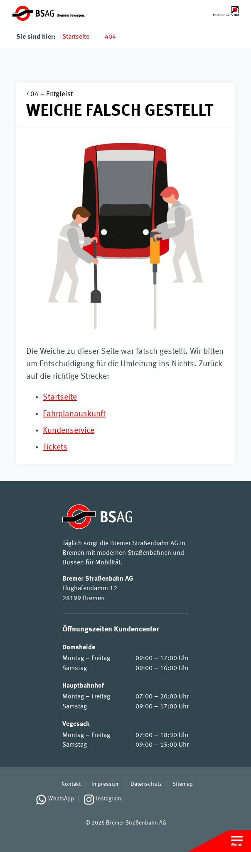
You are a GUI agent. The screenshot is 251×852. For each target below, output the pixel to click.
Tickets (55, 447)
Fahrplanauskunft (74, 414)
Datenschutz (146, 784)
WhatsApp (61, 799)
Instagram (108, 799)
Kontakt (71, 784)
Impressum (105, 784)
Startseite (75, 37)
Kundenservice (68, 431)
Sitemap (182, 784)
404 (110, 37)
